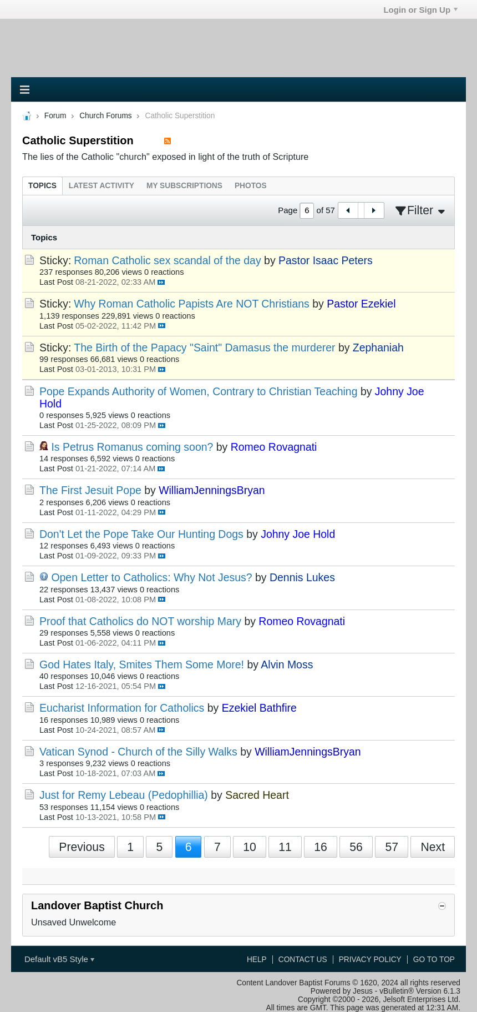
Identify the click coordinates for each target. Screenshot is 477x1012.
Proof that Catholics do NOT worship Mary (140, 621)
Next (432, 846)
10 (249, 846)
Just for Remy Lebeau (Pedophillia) (123, 795)
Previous (82, 846)
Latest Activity (101, 186)
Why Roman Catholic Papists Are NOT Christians (191, 304)
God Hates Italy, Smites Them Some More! (141, 664)
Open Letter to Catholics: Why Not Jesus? (151, 577)
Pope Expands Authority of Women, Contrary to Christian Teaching (198, 391)
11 (285, 846)
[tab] (42, 186)
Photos (251, 186)
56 (356, 846)
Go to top (434, 959)
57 (391, 846)
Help (257, 959)
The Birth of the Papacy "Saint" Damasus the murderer (204, 347)
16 (320, 846)
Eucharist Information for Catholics (121, 708)
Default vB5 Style (59, 959)
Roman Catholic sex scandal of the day (167, 260)
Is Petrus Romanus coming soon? (132, 447)
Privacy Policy (370, 959)
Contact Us (302, 959)
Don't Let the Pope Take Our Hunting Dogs (141, 534)
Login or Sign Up (420, 9)
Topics (42, 186)
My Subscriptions (184, 186)
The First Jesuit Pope (90, 490)
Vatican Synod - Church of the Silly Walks (138, 752)
